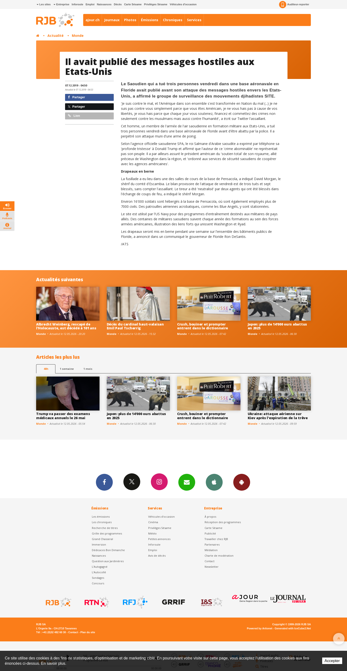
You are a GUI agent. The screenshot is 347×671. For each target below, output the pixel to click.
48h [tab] (46, 369)
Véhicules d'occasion (183, 4)
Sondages (98, 577)
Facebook (104, 482)
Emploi (90, 4)
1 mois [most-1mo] (87, 369)
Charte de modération (219, 555)
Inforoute (77, 4)
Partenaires (212, 544)
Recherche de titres (105, 527)
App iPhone (214, 482)
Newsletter (212, 566)
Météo (152, 533)
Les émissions (101, 516)
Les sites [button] (44, 4)
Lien (74, 115)
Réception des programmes (223, 522)
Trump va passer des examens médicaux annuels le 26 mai (63, 415)
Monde (78, 35)
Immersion (99, 544)
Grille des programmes (107, 533)
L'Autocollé (99, 572)
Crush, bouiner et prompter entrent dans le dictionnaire (202, 326)
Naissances (104, 4)
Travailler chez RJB (216, 539)
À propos (210, 516)
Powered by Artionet (259, 628)
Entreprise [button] (61, 4)
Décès (118, 4)
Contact (209, 561)
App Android (241, 482)
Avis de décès (157, 555)
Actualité (55, 35)
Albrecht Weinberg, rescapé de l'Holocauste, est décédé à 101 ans (66, 326)
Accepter (332, 661)
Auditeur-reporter (294, 4)
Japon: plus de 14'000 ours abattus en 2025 (277, 326)
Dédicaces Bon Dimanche (108, 550)
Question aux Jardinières (108, 561)
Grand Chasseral (102, 539)
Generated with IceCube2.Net (293, 628)
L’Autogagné (99, 566)
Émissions (149, 20)
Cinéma (153, 522)
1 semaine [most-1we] (67, 369)
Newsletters (186, 482)
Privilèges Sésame (155, 4)
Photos (130, 20)
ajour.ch (93, 20)
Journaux (112, 20)
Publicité (210, 533)
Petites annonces (159, 539)
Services (194, 20)
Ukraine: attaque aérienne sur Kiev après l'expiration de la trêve (278, 415)
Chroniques (172, 20)
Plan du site (87, 632)
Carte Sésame (133, 4)
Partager (76, 97)
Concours (98, 583)
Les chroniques (102, 522)
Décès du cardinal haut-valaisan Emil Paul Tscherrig (135, 326)
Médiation (211, 550)
